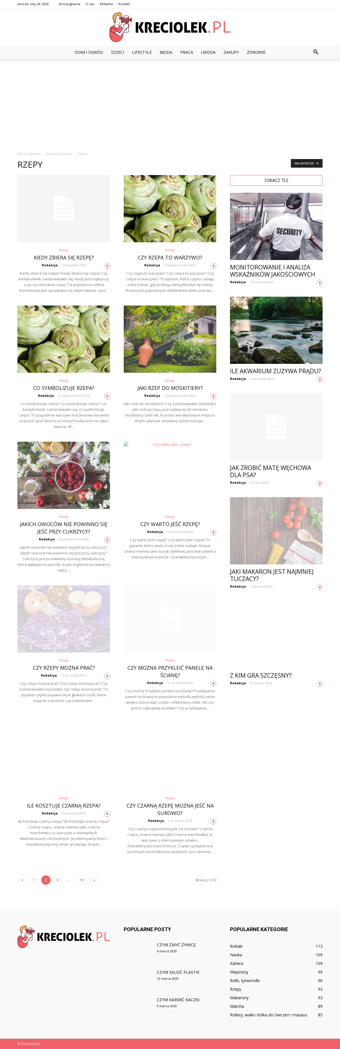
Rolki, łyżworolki (245, 980)
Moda (166, 52)
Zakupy (231, 52)
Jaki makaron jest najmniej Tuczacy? (272, 575)
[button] (316, 52)
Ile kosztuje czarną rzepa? (64, 805)
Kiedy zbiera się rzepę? (64, 257)
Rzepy (64, 249)
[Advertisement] (170, 102)
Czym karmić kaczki (178, 999)
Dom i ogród (89, 52)
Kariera (236, 963)
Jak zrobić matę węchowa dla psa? (270, 471)
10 (82, 880)
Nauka (236, 954)
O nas (90, 4)
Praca (186, 52)
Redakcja (50, 265)
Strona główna (69, 4)
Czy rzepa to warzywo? (170, 257)
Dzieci (117, 52)
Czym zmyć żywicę (176, 944)
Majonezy (239, 972)
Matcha (237, 1006)
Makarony (239, 997)
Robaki (236, 946)
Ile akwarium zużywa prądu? (275, 371)
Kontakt (124, 4)
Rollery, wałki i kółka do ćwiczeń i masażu (268, 1015)
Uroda (208, 52)
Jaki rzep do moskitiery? (170, 387)
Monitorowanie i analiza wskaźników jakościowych (272, 270)
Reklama (106, 4)
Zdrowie (256, 52)
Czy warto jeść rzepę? (170, 524)
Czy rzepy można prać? (64, 667)
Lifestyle (142, 52)
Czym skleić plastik (178, 972)
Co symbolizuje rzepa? (63, 387)
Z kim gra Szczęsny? (261, 675)
